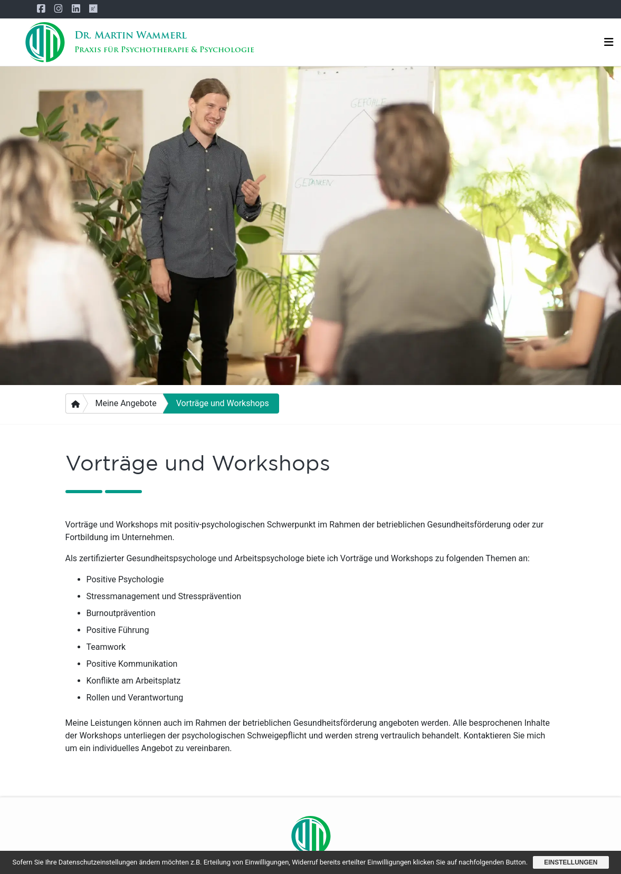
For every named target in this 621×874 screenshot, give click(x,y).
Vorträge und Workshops (222, 403)
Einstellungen (570, 862)
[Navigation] (609, 42)
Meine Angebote (126, 403)
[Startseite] (45, 42)
